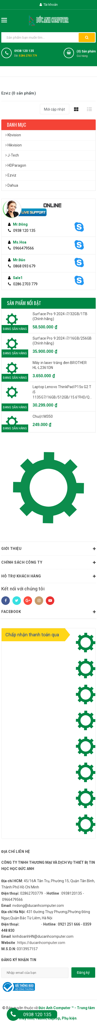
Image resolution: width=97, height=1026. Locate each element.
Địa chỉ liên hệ (15, 851)
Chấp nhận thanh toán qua (32, 634)
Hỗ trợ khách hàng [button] (48, 576)
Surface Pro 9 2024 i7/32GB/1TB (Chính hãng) (60, 316)
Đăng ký (83, 972)
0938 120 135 (24, 51)
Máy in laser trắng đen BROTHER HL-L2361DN (60, 365)
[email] (35, 973)
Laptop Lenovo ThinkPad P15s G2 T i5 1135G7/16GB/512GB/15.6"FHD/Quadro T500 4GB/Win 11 (63, 392)
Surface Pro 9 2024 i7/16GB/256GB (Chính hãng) (62, 341)
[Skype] (81, 227)
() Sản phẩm (86, 54)
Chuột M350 (43, 416)
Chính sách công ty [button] (48, 562)
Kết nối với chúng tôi (22, 588)
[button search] (87, 37)
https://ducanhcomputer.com (41, 943)
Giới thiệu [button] (48, 549)
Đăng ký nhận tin (18, 960)
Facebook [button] (48, 612)
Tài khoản (49, 4)
